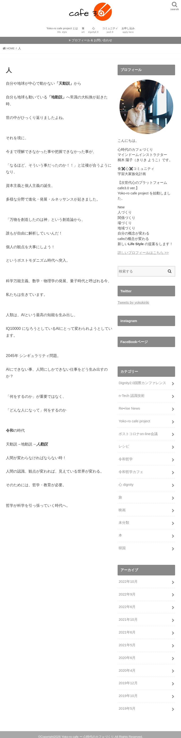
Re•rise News (129, 409)
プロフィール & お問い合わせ (92, 42)
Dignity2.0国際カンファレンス (142, 384)
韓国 (122, 547)
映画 (122, 509)
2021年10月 (128, 617)
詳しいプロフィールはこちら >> (143, 254)
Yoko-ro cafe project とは (62, 32)
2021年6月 (127, 630)
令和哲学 (126, 459)
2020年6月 (127, 655)
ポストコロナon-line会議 (138, 434)
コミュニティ (110, 32)
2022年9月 (127, 592)
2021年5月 (127, 642)
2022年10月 (128, 580)
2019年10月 (128, 692)
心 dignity (126, 484)
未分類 (124, 522)
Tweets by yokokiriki (133, 304)
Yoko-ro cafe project (134, 422)
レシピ (124, 447)
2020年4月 (127, 667)
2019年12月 (128, 680)
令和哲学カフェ (131, 472)
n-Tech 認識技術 (131, 397)
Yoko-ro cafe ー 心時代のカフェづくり (87, 732)
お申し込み (128, 32)
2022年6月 (127, 605)
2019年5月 (127, 705)
